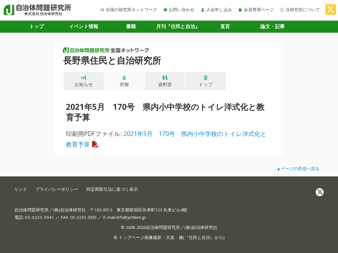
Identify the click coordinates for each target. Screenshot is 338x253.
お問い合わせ (179, 9)
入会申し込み (216, 9)
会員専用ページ (256, 9)
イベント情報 (83, 26)
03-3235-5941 (39, 217)
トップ (36, 26)
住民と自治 (199, 237)
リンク (20, 189)
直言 (225, 26)
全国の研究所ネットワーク (128, 9)
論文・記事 (272, 26)
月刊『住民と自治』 (178, 26)
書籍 (131, 26)
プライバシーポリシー (56, 189)
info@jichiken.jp (131, 217)
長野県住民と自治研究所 (112, 60)
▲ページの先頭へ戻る (297, 168)
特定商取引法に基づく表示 (112, 189)
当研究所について (300, 9)
